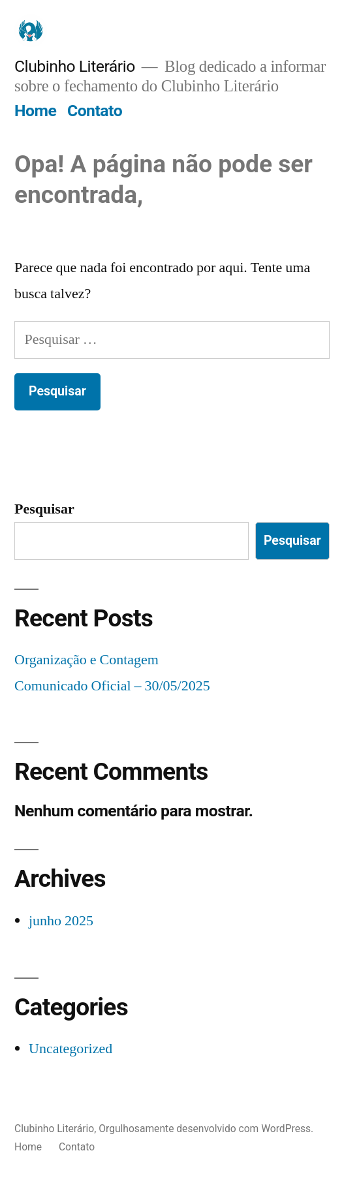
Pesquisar (44, 509)
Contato (94, 110)
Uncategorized (70, 1048)
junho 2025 (61, 921)
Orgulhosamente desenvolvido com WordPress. (206, 1128)
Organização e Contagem (86, 660)
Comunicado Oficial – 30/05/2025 (112, 686)
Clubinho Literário (74, 66)
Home (35, 110)
